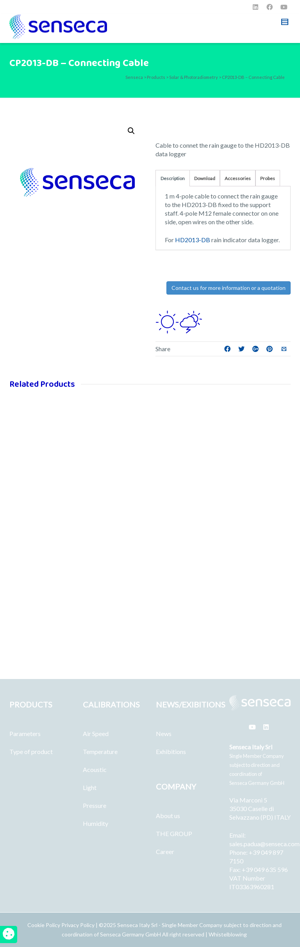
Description (173, 178)
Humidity (95, 823)
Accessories (238, 178)
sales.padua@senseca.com (264, 843)
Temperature (100, 751)
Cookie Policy (44, 925)
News (163, 733)
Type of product (31, 751)
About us (168, 815)
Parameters (25, 733)
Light (89, 787)
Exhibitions (171, 751)
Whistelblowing (228, 934)
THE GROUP (174, 833)
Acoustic (95, 769)
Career (165, 851)
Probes (267, 178)
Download (204, 178)
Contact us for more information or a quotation (228, 287)
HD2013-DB (192, 239)
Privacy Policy (78, 925)
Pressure (94, 805)
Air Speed (96, 733)
